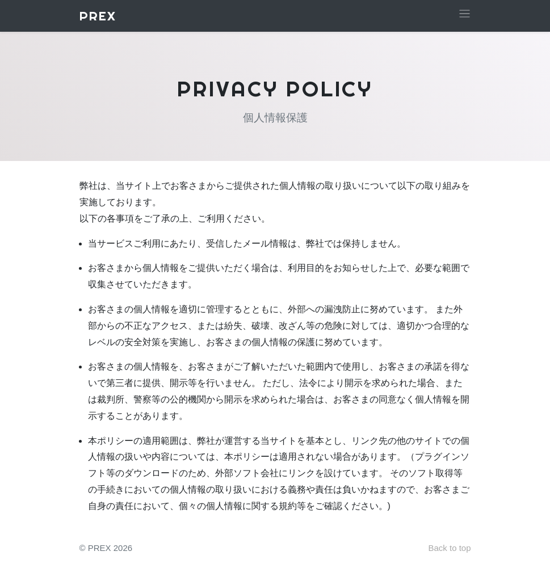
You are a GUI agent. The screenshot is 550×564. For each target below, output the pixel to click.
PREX (98, 16)
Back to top (449, 548)
